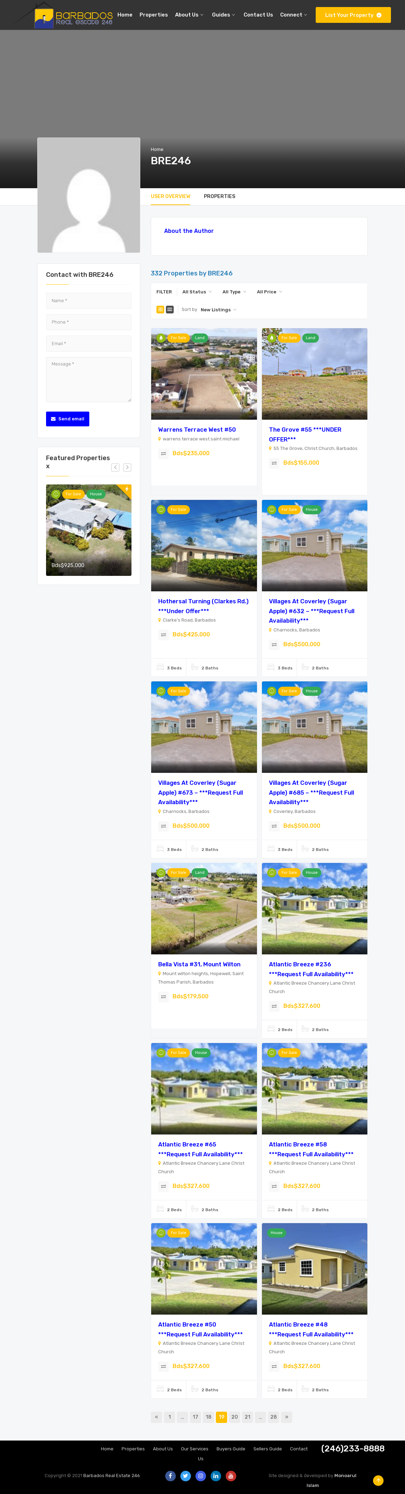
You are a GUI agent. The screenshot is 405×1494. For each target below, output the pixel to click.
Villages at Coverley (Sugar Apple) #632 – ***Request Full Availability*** (311, 611)
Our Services (194, 1448)
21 (247, 1417)
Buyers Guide (231, 1448)
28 (273, 1417)
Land (200, 338)
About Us (163, 1448)
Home (157, 149)
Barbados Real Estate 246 (111, 1475)
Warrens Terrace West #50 (197, 429)
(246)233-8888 (353, 1449)
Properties (133, 1448)
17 (195, 1417)
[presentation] (115, 467)
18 (209, 1417)
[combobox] (197, 292)
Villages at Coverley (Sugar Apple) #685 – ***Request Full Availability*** (311, 792)
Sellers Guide (267, 1448)
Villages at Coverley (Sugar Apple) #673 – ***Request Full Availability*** (200, 792)
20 (234, 1417)
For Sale (73, 494)
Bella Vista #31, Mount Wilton (199, 964)
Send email (67, 418)
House (96, 494)
